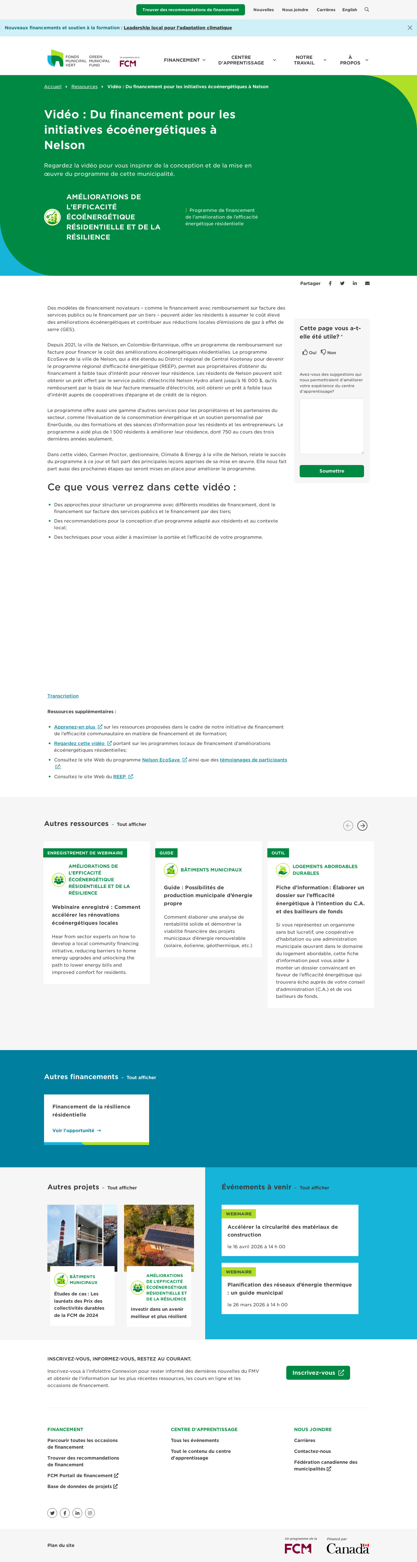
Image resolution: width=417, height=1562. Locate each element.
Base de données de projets (82, 1486)
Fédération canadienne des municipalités (325, 1466)
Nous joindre (295, 10)
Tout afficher (131, 824)
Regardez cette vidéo (80, 743)
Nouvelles (263, 10)
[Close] (410, 27)
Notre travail (304, 60)
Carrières (326, 10)
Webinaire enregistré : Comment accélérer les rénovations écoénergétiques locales (96, 915)
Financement (182, 60)
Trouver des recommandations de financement (190, 10)
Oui (313, 352)
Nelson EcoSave (161, 760)
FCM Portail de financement (82, 1475)
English (349, 10)
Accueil (53, 86)
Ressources (84, 86)
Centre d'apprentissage (241, 60)
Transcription (63, 696)
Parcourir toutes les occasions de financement (82, 1444)
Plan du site (60, 1545)
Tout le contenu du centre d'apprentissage (201, 1455)
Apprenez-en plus (75, 727)
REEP (120, 776)
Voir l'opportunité (73, 1130)
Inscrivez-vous (311, 1374)
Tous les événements (195, 1440)
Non (331, 352)
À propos (350, 60)
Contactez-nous (312, 1451)
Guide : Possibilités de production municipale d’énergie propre (208, 895)
